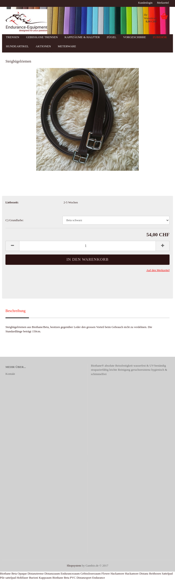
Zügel (111, 37)
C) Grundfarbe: (14, 220)
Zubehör (160, 37)
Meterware (67, 46)
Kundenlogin (145, 2)
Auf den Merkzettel (158, 270)
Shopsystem (74, 565)
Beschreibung (15, 311)
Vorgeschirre (134, 37)
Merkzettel (163, 2)
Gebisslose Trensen (42, 37)
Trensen (12, 37)
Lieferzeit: (12, 202)
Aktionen (43, 46)
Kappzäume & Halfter (82, 37)
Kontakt (10, 373)
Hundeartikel (17, 46)
